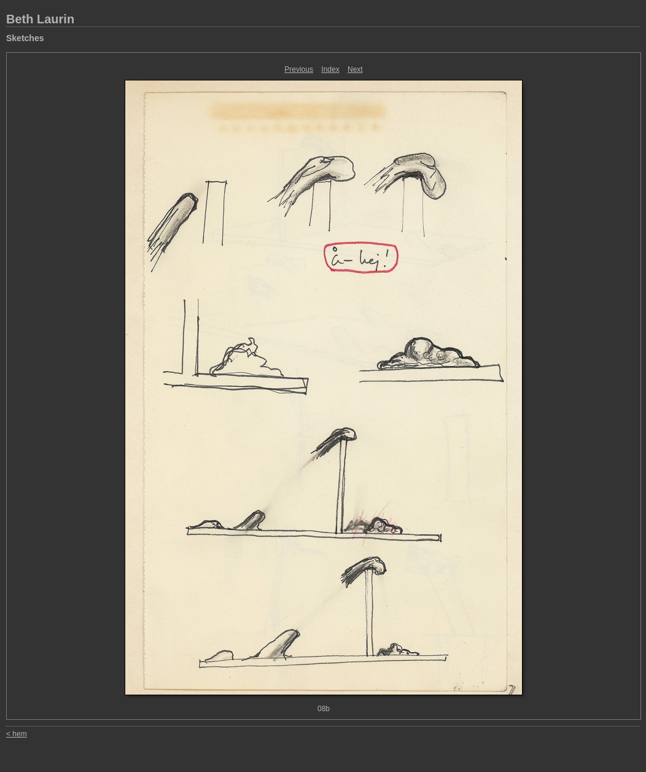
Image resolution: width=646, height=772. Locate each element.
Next (355, 69)
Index (330, 69)
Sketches (25, 38)
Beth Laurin (40, 19)
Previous (298, 69)
